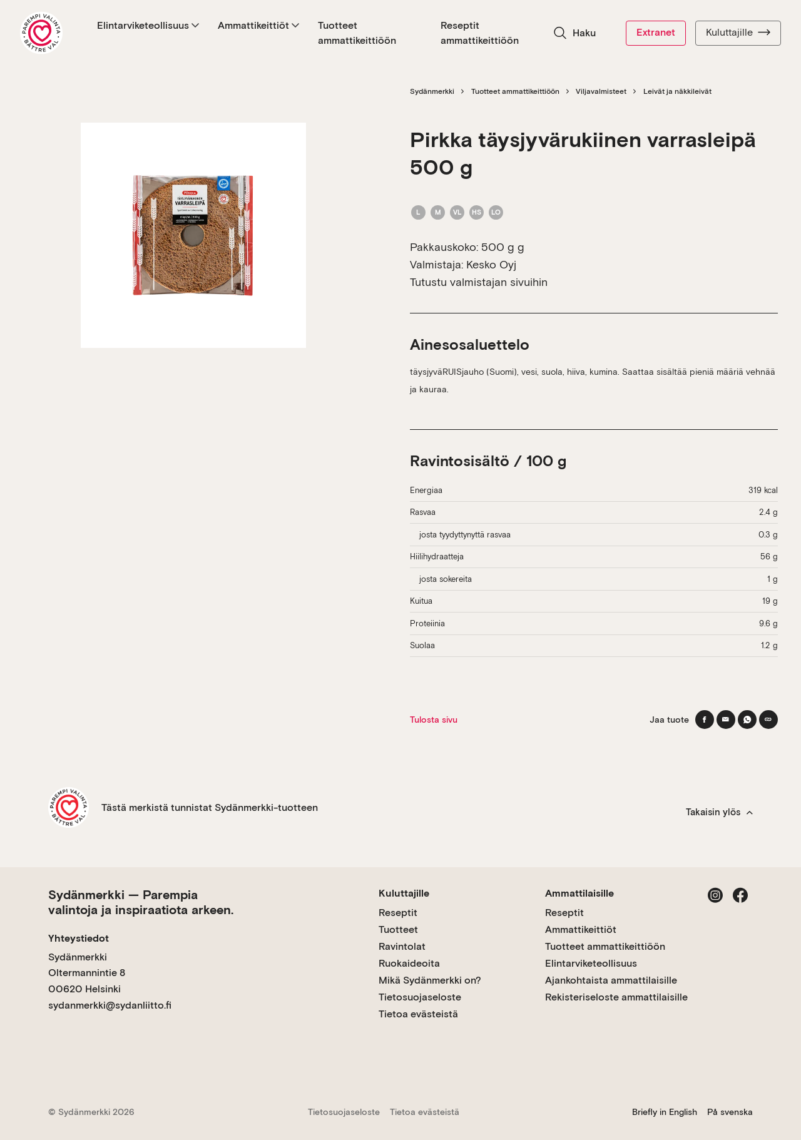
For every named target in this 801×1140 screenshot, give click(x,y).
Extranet (655, 32)
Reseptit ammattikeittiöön (480, 32)
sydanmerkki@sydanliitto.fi (109, 1005)
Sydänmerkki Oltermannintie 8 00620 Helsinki (86, 973)
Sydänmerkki (432, 91)
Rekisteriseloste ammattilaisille (616, 997)
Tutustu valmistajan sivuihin (479, 281)
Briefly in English (664, 1112)
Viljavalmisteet (601, 91)
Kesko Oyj (491, 264)
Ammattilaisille (579, 893)
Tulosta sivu (433, 720)
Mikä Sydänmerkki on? (430, 980)
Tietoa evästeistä (418, 1014)
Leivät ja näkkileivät (677, 91)
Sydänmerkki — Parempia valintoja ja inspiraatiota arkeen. (140, 902)
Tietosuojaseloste (420, 997)
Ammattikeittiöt (258, 25)
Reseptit (398, 913)
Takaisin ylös (719, 812)
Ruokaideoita (409, 963)
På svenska (730, 1112)
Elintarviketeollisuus (148, 25)
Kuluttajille (738, 32)
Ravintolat (402, 946)
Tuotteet (398, 929)
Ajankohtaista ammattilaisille (611, 980)
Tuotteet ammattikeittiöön (357, 32)
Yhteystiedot (78, 938)
